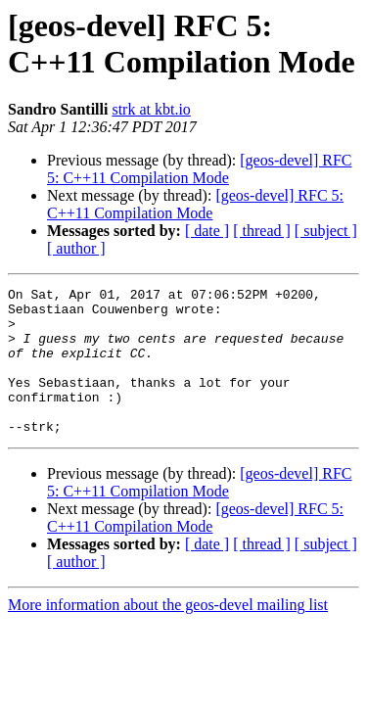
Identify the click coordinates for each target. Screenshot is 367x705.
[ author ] (76, 248)
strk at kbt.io (151, 109)
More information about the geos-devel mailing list (168, 634)
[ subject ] (326, 230)
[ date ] (207, 230)
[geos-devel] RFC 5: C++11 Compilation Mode (199, 169)
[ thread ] (262, 230)
